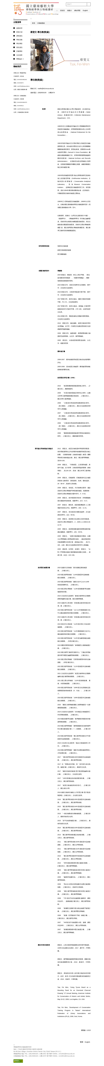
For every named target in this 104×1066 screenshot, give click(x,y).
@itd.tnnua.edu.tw (48, 88)
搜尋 (89, 4)
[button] (20, 59)
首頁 (33, 23)
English (85, 10)
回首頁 (62, 10)
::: (57, 10)
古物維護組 (41, 23)
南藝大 (69, 10)
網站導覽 (77, 10)
